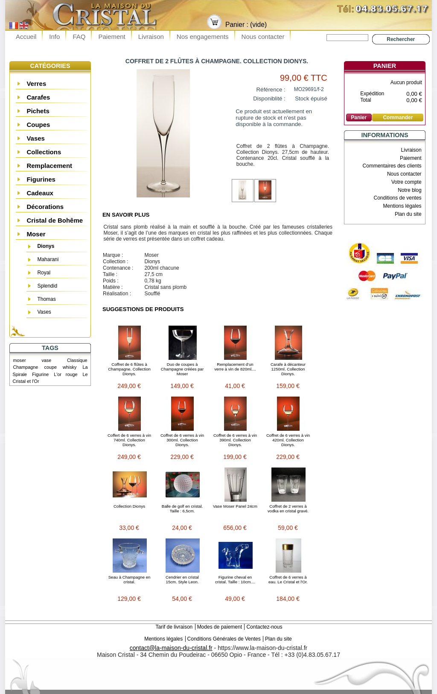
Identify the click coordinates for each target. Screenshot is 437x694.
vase (46, 360)
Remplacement (49, 165)
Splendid (47, 286)
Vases (35, 138)
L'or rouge (65, 374)
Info (54, 36)
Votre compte (406, 182)
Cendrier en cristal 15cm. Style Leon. (182, 579)
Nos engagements (203, 36)
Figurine (40, 374)
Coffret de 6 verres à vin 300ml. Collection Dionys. (182, 440)
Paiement (111, 36)
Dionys (45, 246)
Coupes (38, 124)
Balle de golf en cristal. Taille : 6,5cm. (182, 508)
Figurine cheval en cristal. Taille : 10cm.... (235, 579)
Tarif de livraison (174, 627)
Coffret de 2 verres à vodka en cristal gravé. (288, 508)
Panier (384, 65)
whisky (69, 367)
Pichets (37, 111)
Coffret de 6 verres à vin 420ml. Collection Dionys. (288, 440)
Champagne (25, 367)
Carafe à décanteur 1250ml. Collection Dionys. (288, 369)
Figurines (40, 179)
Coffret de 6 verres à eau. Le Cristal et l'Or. (288, 579)
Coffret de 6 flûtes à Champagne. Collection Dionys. (129, 369)
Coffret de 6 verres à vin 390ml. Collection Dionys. (235, 440)
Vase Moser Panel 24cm (235, 506)
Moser (35, 234)
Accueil (26, 36)
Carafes (38, 97)
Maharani (47, 259)
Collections (43, 152)
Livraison (151, 36)
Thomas (46, 299)
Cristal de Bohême (54, 220)
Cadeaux (39, 193)
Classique (77, 360)
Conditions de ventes (398, 198)
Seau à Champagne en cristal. (129, 579)
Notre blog (409, 190)
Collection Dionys (129, 506)
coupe (50, 367)
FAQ (79, 36)
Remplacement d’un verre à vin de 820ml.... (235, 366)
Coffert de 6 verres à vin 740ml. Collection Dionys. (129, 440)
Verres (36, 83)
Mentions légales (402, 206)
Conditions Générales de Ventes (224, 639)
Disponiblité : (269, 98)
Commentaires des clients (392, 166)
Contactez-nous (264, 627)
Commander (398, 118)
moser (19, 360)
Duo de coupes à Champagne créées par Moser (182, 369)
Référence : (271, 89)
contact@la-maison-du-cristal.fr (171, 647)
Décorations (45, 206)
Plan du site (408, 214)
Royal (43, 273)
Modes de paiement (219, 627)
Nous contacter (263, 36)
